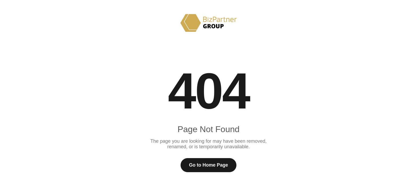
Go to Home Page (208, 165)
